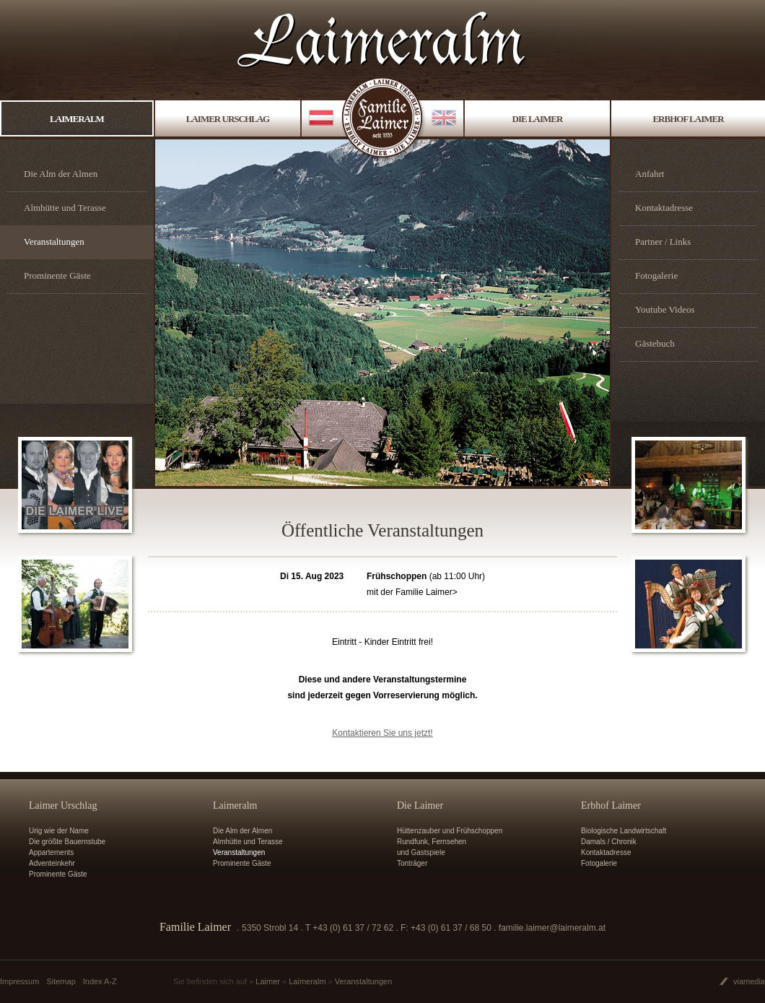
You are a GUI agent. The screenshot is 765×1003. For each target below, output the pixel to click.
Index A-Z (100, 981)
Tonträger (412, 863)
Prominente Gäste (57, 275)
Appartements (51, 852)
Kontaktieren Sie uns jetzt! (382, 733)
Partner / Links (663, 241)
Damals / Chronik (609, 842)
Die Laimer (537, 118)
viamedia (749, 981)
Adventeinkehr (52, 863)
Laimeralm (77, 118)
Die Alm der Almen (60, 173)
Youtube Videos (665, 309)
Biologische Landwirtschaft (623, 831)
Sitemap (60, 981)
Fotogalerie (656, 275)
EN (444, 119)
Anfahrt (649, 173)
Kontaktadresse (664, 207)
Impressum (19, 981)
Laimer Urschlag (227, 118)
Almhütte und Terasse (65, 207)
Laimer (267, 981)
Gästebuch (655, 343)
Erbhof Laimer (687, 118)
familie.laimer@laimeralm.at (552, 928)
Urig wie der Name (59, 831)
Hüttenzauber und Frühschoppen (449, 831)
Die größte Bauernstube (67, 842)
